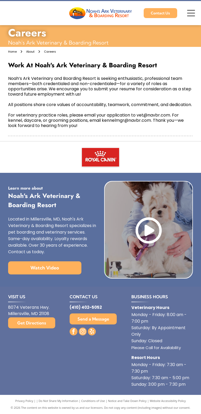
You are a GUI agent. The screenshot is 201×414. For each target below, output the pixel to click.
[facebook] (73, 332)
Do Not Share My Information (58, 401)
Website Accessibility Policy (168, 401)
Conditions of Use (93, 401)
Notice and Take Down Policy (127, 401)
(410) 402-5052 (86, 307)
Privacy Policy (24, 401)
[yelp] (92, 332)
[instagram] (83, 332)
